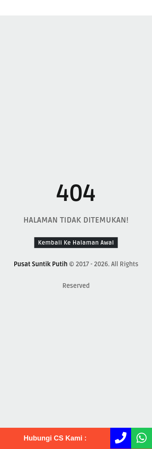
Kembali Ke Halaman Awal (76, 242)
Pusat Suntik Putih (40, 264)
